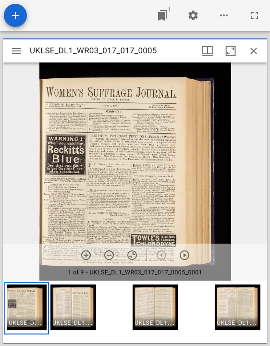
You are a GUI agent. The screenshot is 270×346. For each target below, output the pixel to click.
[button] (27, 308)
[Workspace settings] (193, 15)
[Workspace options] (223, 15)
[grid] (135, 312)
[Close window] (253, 50)
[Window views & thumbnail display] (207, 50)
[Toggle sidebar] (16, 50)
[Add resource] (15, 15)
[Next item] (184, 255)
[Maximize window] (230, 50)
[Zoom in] (86, 255)
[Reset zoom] (132, 255)
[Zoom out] (109, 255)
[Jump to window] (162, 15)
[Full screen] (254, 15)
